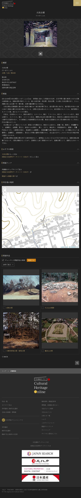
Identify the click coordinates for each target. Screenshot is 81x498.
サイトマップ (46, 430)
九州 (7, 73)
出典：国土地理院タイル (72, 247)
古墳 (3, 73)
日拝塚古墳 (49, 308)
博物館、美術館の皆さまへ (50, 405)
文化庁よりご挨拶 (47, 408)
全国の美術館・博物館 (9, 412)
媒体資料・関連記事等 (49, 401)
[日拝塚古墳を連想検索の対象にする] (43, 308)
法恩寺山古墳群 (11, 351)
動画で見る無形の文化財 (10, 434)
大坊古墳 (5, 154)
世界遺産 (5, 427)
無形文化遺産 (6, 431)
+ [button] (5, 189)
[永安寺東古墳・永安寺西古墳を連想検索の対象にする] (4, 308)
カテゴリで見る (7, 405)
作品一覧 (5, 401)
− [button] (5, 192)
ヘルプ (44, 419)
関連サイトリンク (47, 426)
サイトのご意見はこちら (49, 434)
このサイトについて (48, 423)
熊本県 (13, 73)
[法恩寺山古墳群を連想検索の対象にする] (4, 351)
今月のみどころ (47, 412)
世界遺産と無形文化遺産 (10, 408)
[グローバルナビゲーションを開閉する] (77, 3)
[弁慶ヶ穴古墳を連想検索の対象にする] (43, 351)
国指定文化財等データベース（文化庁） (16, 157)
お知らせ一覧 (46, 416)
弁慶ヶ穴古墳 (49, 351)
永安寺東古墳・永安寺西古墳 (16, 308)
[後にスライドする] (76, 356)
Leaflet (62, 247)
